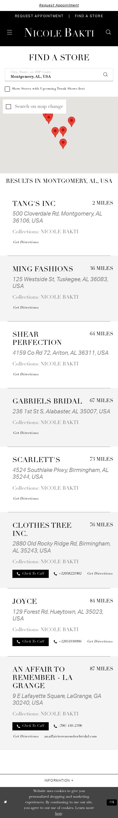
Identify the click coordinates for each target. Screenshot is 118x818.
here (58, 813)
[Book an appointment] (39, 16)
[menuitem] (39, 16)
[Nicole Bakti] (59, 32)
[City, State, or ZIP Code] (59, 74)
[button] (9, 32)
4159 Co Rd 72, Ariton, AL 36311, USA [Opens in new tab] (60, 353)
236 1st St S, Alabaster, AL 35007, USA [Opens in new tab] (61, 411)
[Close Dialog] (5, 803)
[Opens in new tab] (25, 242)
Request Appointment (59, 5)
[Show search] (108, 32)
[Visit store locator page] (89, 16)
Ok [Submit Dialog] (111, 802)
